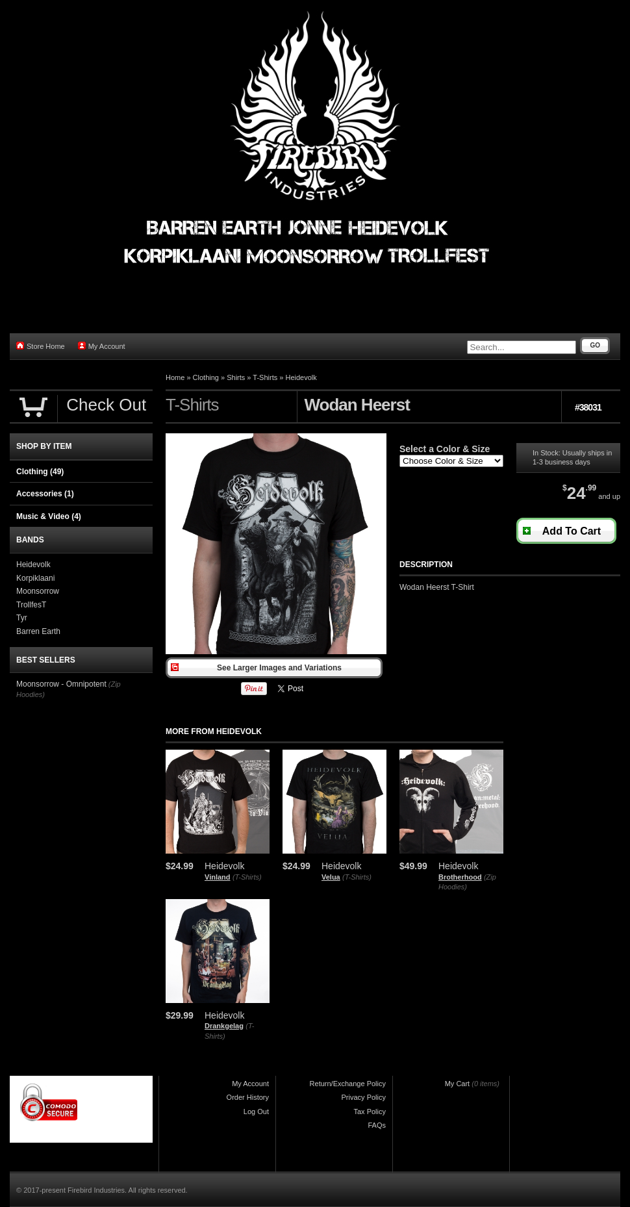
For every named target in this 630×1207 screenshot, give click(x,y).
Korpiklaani (35, 578)
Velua (330, 877)
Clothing (206, 377)
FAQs (377, 1125)
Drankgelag (224, 1026)
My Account (101, 346)
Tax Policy (369, 1111)
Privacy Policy (364, 1097)
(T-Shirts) (247, 877)
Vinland (218, 877)
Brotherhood (460, 877)
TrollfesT (31, 604)
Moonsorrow (37, 591)
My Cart (457, 1083)
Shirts (236, 377)
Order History (248, 1097)
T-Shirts (265, 377)
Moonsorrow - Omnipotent (61, 684)
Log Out (256, 1111)
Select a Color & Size (444, 449)
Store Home (40, 346)
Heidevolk (300, 377)
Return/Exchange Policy (348, 1083)
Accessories (45, 493)
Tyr (21, 617)
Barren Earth (38, 631)
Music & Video (48, 516)
